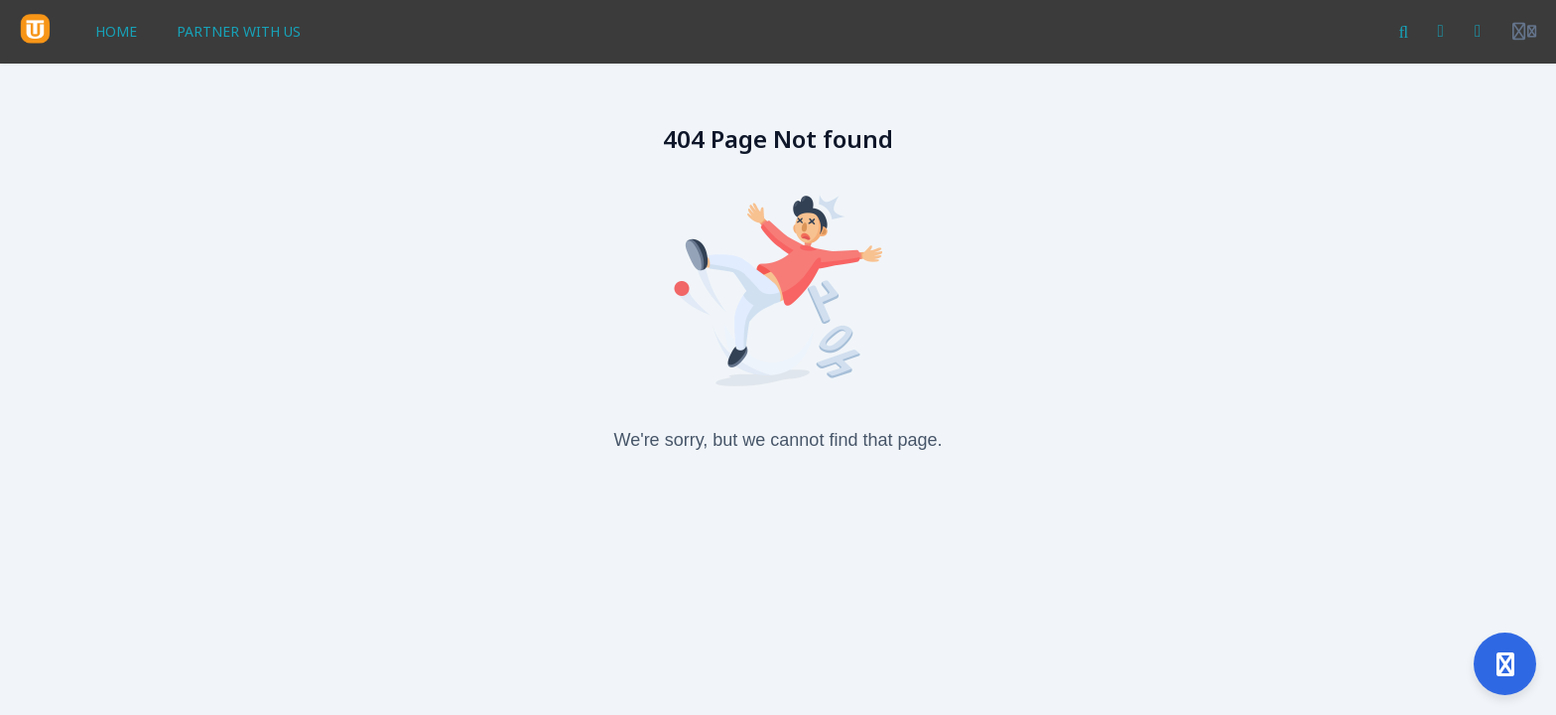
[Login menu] (1524, 32)
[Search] (1404, 32)
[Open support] (1505, 664)
